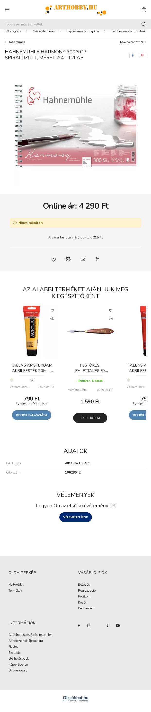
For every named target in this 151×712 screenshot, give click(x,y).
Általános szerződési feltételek (30, 640)
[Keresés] (144, 24)
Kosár (82, 608)
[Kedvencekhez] (52, 315)
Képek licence (18, 670)
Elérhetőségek (19, 664)
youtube (118, 630)
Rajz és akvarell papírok (83, 36)
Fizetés (13, 652)
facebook (79, 630)
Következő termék (131, 47)
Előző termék (16, 47)
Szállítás (15, 658)
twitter (98, 630)
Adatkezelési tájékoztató (26, 646)
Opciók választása (31, 420)
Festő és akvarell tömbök (128, 36)
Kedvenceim (86, 613)
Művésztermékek (44, 36)
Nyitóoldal (16, 590)
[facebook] (132, 60)
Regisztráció (87, 596)
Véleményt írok (75, 522)
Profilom (84, 602)
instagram (89, 630)
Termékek (15, 596)
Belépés (84, 590)
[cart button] (144, 10)
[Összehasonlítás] (52, 323)
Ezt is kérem (90, 423)
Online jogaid (18, 676)
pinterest (108, 630)
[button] (54, 264)
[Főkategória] (13, 36)
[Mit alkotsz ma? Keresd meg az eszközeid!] (75, 24)
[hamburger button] (7, 10)
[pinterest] (142, 60)
